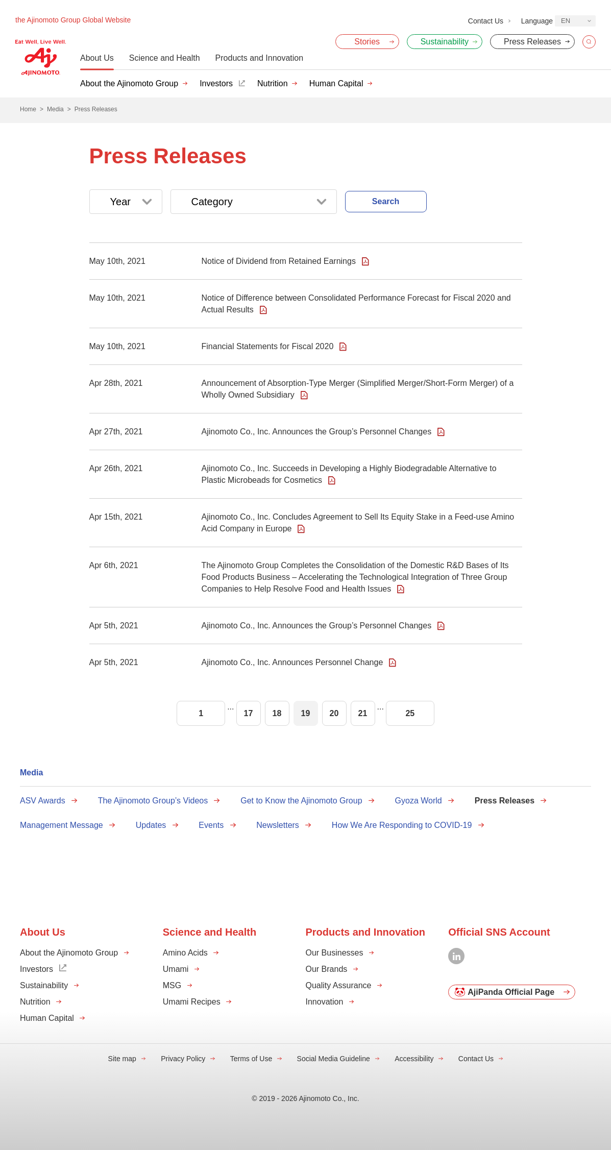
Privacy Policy (183, 1059)
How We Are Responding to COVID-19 (402, 825)
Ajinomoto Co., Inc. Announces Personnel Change (292, 662)
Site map (122, 1059)
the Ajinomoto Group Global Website (73, 20)
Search (385, 201)
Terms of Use (251, 1059)
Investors (216, 83)
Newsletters (277, 825)
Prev (148, 713)
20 (334, 713)
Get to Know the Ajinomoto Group (301, 800)
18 (277, 713)
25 (409, 713)
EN (565, 21)
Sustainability (44, 985)
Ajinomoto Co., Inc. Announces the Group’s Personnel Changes (317, 431)
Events (211, 825)
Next (462, 713)
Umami (176, 969)
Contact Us (476, 1059)
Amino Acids (185, 952)
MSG (172, 985)
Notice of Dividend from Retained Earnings (279, 261)
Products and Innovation (259, 58)
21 (363, 713)
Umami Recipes (192, 1001)
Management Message (61, 825)
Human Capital (336, 83)
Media (31, 772)
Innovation (325, 1001)
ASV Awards (42, 800)
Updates (151, 825)
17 (248, 713)
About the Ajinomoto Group (129, 83)
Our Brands (327, 969)
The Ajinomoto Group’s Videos (153, 800)
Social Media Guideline (333, 1059)
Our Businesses (334, 952)
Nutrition (272, 83)
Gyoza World (418, 800)
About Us (97, 58)
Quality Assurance (339, 985)
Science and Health (164, 58)
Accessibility (414, 1059)
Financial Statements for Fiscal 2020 (268, 346)
